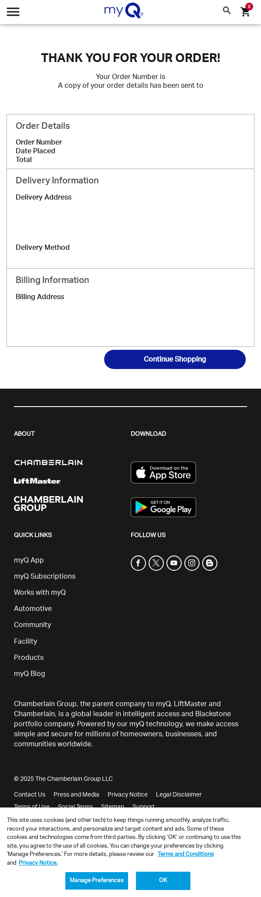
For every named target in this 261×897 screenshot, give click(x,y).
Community (32, 624)
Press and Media (76, 795)
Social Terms (75, 807)
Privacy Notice (128, 795)
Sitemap (112, 807)
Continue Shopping (175, 359)
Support (143, 807)
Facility (25, 641)
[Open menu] (13, 14)
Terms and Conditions (186, 854)
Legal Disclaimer (179, 795)
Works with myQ (40, 592)
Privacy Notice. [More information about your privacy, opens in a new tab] (38, 863)
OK (163, 880)
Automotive (33, 608)
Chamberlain (34, 714)
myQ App (29, 560)
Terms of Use (32, 807)
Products (29, 657)
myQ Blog (29, 673)
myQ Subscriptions (44, 576)
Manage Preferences (96, 880)
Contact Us (29, 795)
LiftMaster (190, 703)
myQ (163, 703)
